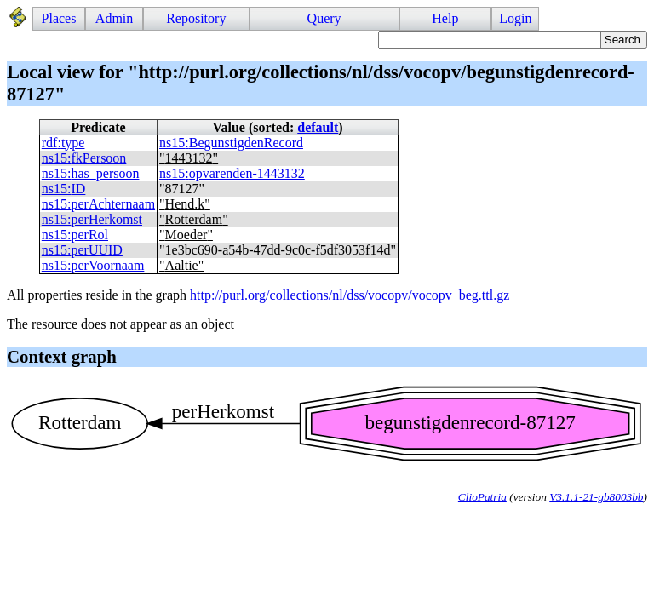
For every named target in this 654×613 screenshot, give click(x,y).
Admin (114, 18)
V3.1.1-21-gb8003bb (596, 496)
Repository (196, 18)
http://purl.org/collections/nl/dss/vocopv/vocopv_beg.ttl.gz (349, 295)
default (317, 127)
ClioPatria (482, 496)
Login (515, 18)
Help (445, 18)
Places (59, 18)
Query (324, 18)
